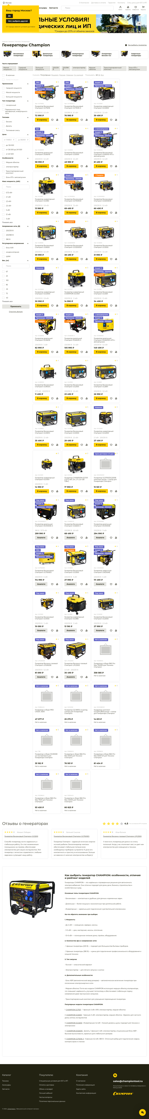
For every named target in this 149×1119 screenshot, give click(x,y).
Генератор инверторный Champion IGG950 (45, 200)
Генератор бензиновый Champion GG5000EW (103, 200)
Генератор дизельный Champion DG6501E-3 (73, 339)
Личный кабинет (45, 1093)
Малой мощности (7, 68)
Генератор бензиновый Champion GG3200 (103, 246)
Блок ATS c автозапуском (134, 68)
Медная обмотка (92, 68)
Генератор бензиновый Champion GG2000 (103, 618)
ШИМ (8, 256)
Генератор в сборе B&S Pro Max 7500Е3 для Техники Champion (104, 665)
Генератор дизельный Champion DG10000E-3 (44, 525)
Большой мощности (40, 68)
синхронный (11, 105)
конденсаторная (12, 252)
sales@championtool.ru (128, 1081)
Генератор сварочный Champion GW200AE (102, 571)
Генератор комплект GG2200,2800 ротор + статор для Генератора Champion (105, 711)
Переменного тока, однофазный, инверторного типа (16, 111)
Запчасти (53, 8)
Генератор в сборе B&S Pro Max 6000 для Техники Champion (75, 755)
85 (7, 285)
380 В (8, 239)
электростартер (79, 68)
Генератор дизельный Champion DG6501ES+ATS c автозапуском (104, 340)
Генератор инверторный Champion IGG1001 (45, 478)
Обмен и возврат (46, 1089)
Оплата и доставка (46, 1085)
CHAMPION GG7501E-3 (75, 1039)
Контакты (121, 3)
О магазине (80, 1081)
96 (99, 75)
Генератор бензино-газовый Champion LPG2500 (75, 664)
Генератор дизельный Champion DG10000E (102, 525)
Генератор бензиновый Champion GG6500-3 (73, 525)
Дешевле (55, 75)
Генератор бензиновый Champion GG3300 (73, 571)
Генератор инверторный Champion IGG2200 (103, 432)
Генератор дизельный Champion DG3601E (44, 339)
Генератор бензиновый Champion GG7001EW (73, 200)
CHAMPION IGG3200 (74, 1023)
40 (7, 298)
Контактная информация (86, 1093)
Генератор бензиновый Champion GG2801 (103, 386)
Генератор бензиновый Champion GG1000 (44, 618)
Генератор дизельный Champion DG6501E (44, 153)
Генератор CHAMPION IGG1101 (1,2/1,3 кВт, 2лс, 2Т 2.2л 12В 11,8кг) (76, 479)
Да (9, 16)
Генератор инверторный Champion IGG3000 (45, 293)
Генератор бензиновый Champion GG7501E (44, 107)
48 (97, 75)
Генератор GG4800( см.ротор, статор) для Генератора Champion (76, 711)
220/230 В (56, 68)
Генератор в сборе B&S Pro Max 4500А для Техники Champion (75, 800)
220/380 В (66, 68)
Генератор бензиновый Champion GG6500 (44, 246)
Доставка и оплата (98, 3)
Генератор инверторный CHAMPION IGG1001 (74, 293)
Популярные (45, 75)
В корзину (42, 120)
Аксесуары (6, 1085)
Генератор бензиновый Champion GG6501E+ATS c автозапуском (104, 154)
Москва (8, 3)
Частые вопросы (45, 1097)
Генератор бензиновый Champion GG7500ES (44, 571)
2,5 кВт (8, 206)
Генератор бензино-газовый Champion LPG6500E (46, 664)
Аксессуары (41, 8)
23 (7, 276)
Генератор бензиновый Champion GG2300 (73, 386)
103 (7, 280)
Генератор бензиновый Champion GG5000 (73, 153)
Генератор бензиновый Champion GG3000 (73, 432)
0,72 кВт (9, 193)
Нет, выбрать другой (18, 21)
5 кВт (8, 210)
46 (7, 289)
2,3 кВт (8, 201)
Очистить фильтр (16, 312)
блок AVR (9, 248)
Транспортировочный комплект (112, 68)
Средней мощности (23, 68)
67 (7, 272)
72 (7, 293)
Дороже (62, 75)
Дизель (9, 126)
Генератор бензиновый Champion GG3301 (103, 293)
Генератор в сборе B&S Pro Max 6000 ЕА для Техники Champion (104, 755)
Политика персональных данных (52, 1101)
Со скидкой (78, 75)
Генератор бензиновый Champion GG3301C (44, 432)
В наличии (10, 75)
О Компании (84, 3)
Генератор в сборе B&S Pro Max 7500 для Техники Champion (45, 800)
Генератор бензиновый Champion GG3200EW (73, 246)
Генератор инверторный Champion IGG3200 (103, 107)
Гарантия (111, 3)
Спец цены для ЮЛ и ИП (137, 3)
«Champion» (11, 1109)
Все (102, 75)
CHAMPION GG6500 (74, 1015)
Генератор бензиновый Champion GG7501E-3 (73, 107)
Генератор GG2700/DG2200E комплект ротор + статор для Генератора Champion (105, 479)
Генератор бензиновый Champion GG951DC (44, 386)
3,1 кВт (8, 214)
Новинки (69, 75)
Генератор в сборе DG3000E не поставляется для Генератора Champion (46, 755)
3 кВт (8, 219)
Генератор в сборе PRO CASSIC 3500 (44, 711)
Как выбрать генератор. (137, 45)
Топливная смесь (13, 130)
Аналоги (41, 538)
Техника (5, 1081)
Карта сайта (81, 1089)
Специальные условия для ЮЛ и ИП (53, 1081)
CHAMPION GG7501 (73, 1010)
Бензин (9, 122)
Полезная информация (85, 1085)
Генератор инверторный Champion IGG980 (74, 618)
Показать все (7, 222)
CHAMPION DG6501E (74, 1031)
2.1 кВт (8, 197)
